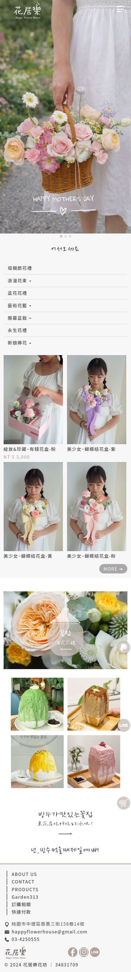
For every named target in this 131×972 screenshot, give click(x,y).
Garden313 (25, 896)
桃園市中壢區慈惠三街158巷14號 (48, 923)
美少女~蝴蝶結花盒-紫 (91, 449)
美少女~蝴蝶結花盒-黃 (28, 555)
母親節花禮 (20, 268)
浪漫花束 (20, 280)
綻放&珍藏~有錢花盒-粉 (30, 449)
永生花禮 (17, 330)
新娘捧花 (20, 342)
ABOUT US (24, 874)
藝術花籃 (20, 305)
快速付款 (21, 911)
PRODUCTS (25, 889)
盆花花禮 (17, 293)
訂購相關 (21, 904)
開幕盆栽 (20, 318)
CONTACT (23, 881)
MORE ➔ (113, 568)
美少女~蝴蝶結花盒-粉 (91, 555)
